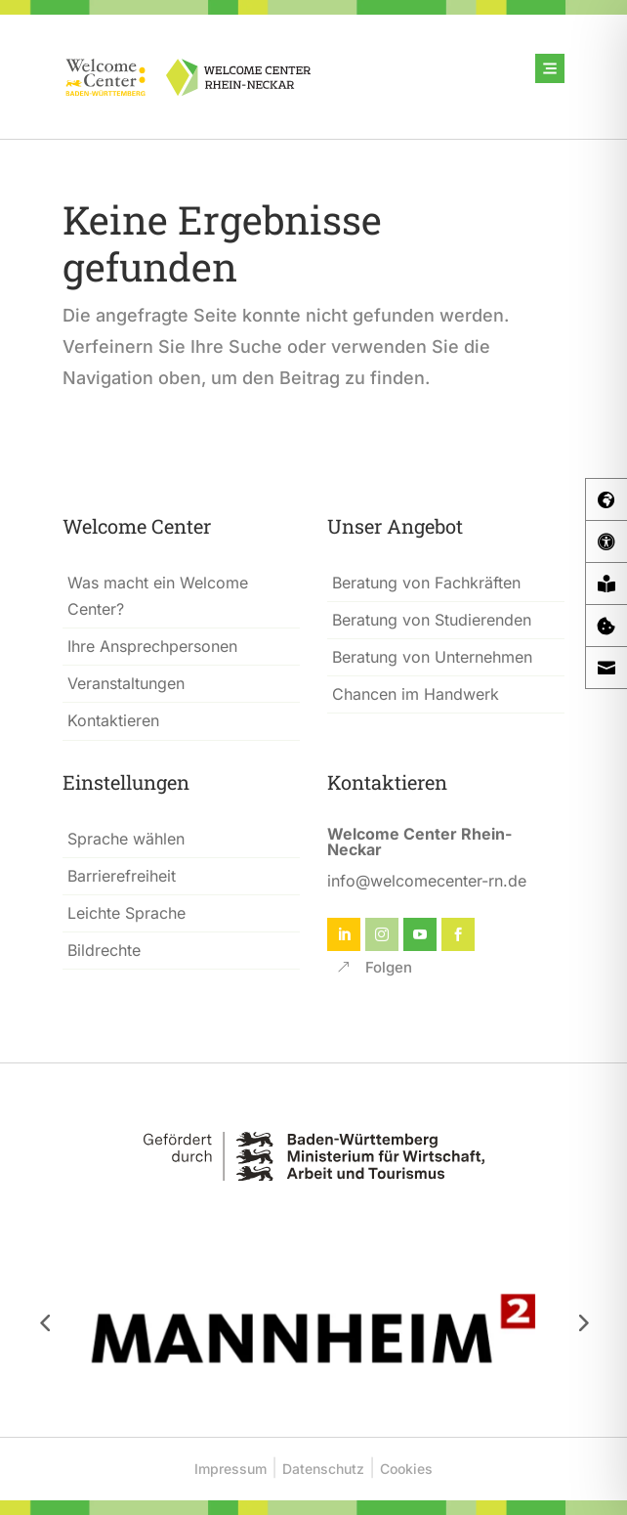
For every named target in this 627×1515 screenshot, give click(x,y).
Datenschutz (323, 1468)
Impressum (230, 1468)
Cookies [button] (406, 1468)
